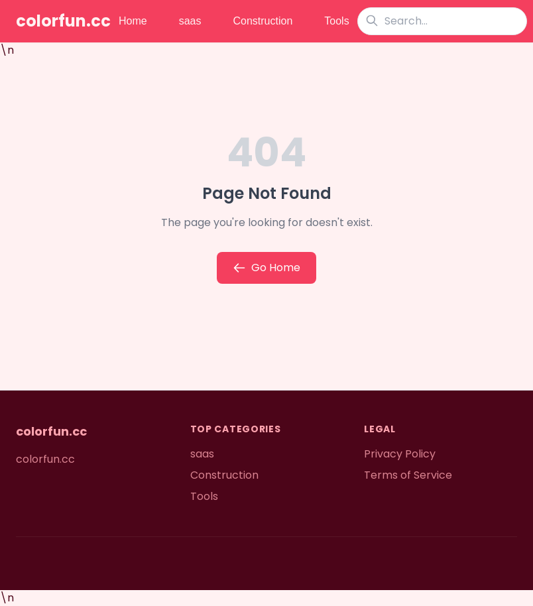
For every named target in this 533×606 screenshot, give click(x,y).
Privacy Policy (400, 453)
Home (133, 21)
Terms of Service (408, 475)
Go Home (266, 267)
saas (190, 21)
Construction (262, 21)
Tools (336, 21)
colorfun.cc (63, 21)
